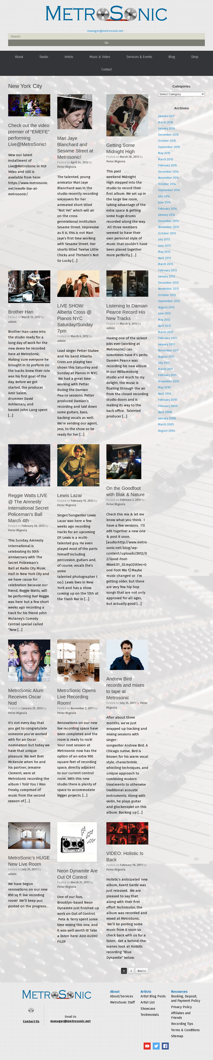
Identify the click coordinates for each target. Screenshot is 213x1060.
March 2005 (166, 424)
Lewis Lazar (69, 495)
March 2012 (165, 332)
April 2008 (165, 412)
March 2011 (165, 369)
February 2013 (167, 270)
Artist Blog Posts (153, 996)
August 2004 (166, 430)
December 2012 (168, 282)
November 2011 (168, 350)
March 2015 (165, 159)
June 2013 (164, 245)
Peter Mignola (66, 166)
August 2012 (166, 307)
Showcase (148, 1009)
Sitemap (177, 1036)
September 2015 (169, 147)
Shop (194, 57)
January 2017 (166, 116)
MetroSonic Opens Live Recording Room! (76, 697)
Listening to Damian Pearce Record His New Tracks (127, 312)
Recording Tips (182, 1024)
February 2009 (168, 406)
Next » (142, 971)
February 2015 (167, 165)
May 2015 (164, 153)
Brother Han (20, 311)
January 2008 (167, 418)
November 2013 (168, 227)
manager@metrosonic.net (105, 31)
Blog (172, 57)
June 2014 (164, 202)
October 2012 (167, 295)
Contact (106, 69)
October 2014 (167, 184)
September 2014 (169, 190)
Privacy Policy (181, 1007)
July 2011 (163, 362)
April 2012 (164, 325)
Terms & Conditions (185, 1030)
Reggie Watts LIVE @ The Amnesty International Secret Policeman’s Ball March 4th (28, 508)
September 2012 (169, 301)
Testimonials (150, 1015)
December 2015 (168, 134)
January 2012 (166, 344)
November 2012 (168, 288)
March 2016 (165, 122)
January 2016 (166, 128)
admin (12, 321)
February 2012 (167, 338)
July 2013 (164, 239)
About (19, 57)
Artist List (148, 1002)
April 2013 (164, 258)
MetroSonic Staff (122, 1002)
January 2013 (166, 276)
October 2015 (167, 140)
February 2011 (167, 375)
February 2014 (167, 208)
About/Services (121, 996)
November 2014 (168, 177)
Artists (68, 57)
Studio (43, 57)
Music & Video (100, 57)
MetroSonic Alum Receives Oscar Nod (25, 697)
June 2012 (164, 313)
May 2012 (164, 319)
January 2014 (166, 214)
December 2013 (168, 221)
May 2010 (164, 387)
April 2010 (164, 393)
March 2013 (165, 264)
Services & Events (139, 57)
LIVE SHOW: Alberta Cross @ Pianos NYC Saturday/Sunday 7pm (75, 318)
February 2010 (167, 399)
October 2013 (167, 233)
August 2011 (166, 356)
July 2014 (164, 196)
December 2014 (168, 171)
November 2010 (168, 381)
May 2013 (164, 251)
